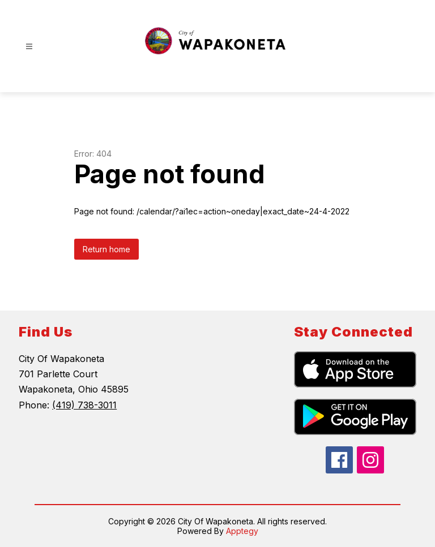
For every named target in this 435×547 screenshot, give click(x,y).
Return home (106, 249)
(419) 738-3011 (84, 405)
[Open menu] (29, 46)
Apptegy (242, 531)
